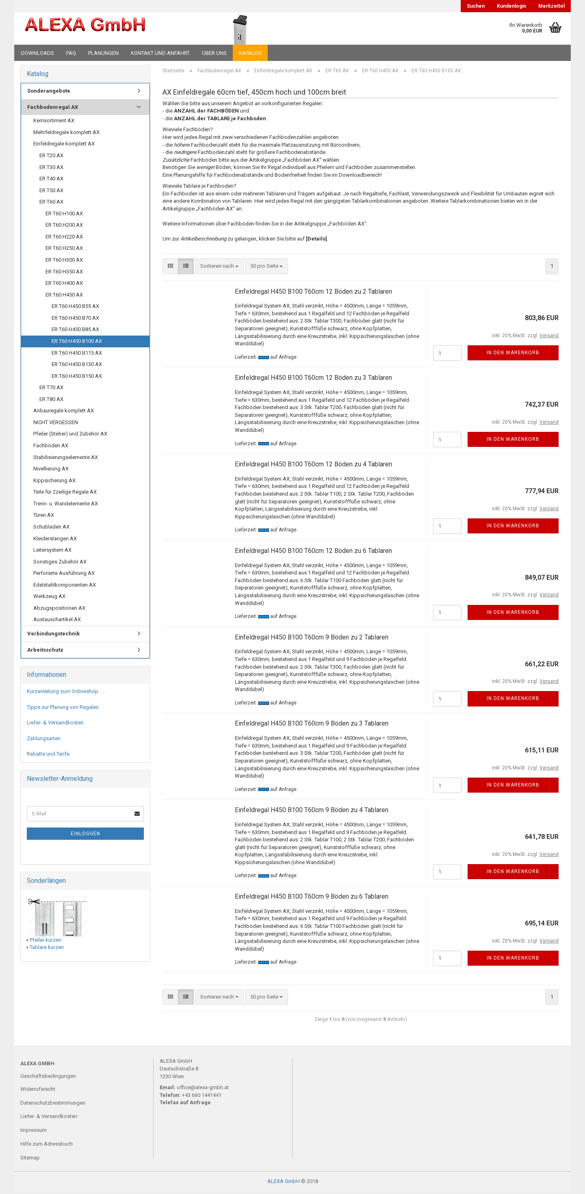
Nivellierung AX (51, 471)
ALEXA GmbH (283, 1183)
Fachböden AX (50, 447)
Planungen (103, 53)
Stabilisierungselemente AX (65, 459)
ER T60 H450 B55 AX (75, 308)
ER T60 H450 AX (64, 296)
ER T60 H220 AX (64, 239)
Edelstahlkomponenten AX (64, 586)
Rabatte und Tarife (48, 756)
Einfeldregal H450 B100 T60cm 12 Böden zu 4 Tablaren (313, 466)
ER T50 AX (51, 192)
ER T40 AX (51, 181)
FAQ (71, 53)
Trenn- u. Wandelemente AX (65, 506)
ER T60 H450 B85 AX (75, 331)
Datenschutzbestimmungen (52, 1104)
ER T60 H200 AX (64, 227)
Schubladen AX (51, 529)
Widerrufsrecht (37, 1091)
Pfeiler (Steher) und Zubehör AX (70, 436)
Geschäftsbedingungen (48, 1078)
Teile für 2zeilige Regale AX (65, 494)
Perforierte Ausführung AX (64, 575)
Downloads (37, 53)
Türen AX (43, 517)
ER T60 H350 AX (64, 273)
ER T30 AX (51, 169)
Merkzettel (551, 6)
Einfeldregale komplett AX (64, 146)
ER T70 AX (51, 389)
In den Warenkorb (513, 355)
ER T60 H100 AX (64, 215)
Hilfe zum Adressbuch (46, 1146)
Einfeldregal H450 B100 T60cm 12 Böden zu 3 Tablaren (313, 380)
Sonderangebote (48, 93)
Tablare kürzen (47, 949)
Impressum (33, 1132)
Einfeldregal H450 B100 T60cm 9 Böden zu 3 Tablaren (311, 725)
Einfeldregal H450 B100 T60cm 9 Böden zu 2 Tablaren (311, 639)
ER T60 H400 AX (64, 285)
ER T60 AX (51, 204)
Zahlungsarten (44, 740)
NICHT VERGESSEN (55, 424)
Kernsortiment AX (53, 122)
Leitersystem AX (52, 552)
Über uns (214, 53)
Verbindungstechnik (53, 636)
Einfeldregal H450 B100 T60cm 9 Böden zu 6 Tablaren (311, 898)
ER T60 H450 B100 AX (77, 343)
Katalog (250, 53)
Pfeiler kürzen (45, 941)
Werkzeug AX (49, 598)
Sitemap (30, 1160)
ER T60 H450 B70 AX (75, 320)
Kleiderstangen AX (55, 540)
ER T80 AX (51, 401)
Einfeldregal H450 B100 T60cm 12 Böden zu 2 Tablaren (313, 293)
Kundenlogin (511, 6)
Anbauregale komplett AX (63, 413)
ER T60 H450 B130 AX (77, 366)
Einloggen (85, 835)
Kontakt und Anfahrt (160, 53)
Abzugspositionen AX (59, 610)
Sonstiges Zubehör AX (60, 563)
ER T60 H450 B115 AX (77, 354)
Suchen (476, 6)
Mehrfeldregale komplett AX (66, 134)
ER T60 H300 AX (64, 262)
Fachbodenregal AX (52, 109)
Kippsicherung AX (54, 482)
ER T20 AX (51, 157)
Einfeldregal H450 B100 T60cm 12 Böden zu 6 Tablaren (313, 553)
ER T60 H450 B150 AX (77, 378)
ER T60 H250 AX (64, 250)
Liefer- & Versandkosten (55, 725)
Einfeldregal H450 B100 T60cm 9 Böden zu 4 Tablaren (311, 812)
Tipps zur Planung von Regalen (63, 709)
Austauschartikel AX (57, 621)
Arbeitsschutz (45, 651)
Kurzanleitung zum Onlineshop (62, 693)
